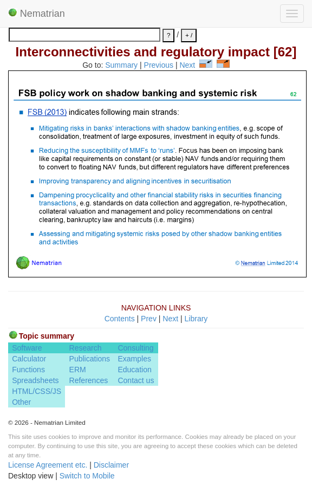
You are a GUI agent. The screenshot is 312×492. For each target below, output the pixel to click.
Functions (28, 369)
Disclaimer (111, 465)
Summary (121, 65)
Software (27, 348)
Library (196, 318)
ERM (77, 369)
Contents (120, 318)
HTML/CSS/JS (36, 391)
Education (134, 369)
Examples (134, 358)
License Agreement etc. (47, 465)
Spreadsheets (35, 380)
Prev (149, 318)
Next (187, 65)
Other (21, 402)
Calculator (29, 358)
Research (85, 348)
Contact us (136, 380)
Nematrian (36, 13)
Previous (158, 65)
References (88, 380)
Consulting (135, 348)
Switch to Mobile (87, 475)
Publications (89, 358)
